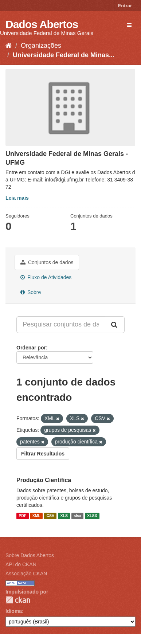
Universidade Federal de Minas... (63, 55)
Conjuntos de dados (46, 262)
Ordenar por (31, 348)
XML (36, 515)
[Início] (8, 45)
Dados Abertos (41, 24)
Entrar (125, 5)
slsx (77, 515)
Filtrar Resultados (42, 454)
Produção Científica (43, 480)
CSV (50, 515)
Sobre (30, 292)
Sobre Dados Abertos (29, 555)
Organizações (41, 45)
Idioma (13, 611)
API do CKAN (20, 564)
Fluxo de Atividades (45, 277)
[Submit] (115, 324)
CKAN (17, 600)
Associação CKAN (26, 573)
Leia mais (17, 198)
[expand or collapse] (129, 25)
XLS (64, 515)
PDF (22, 515)
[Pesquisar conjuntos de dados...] (60, 324)
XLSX (92, 515)
